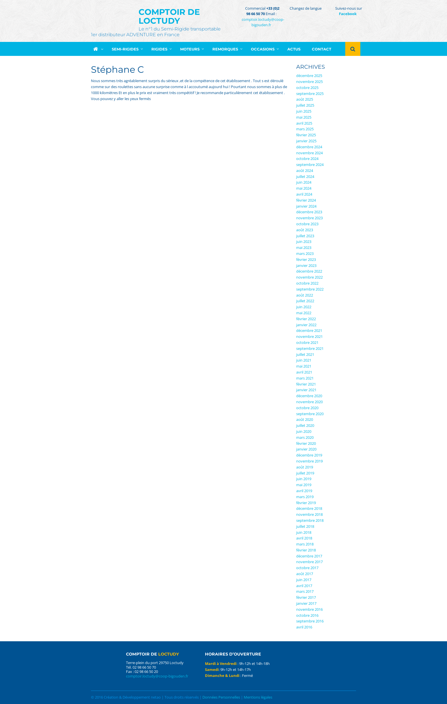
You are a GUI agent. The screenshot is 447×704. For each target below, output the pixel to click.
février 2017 (306, 597)
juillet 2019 (305, 473)
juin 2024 (303, 182)
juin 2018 (303, 532)
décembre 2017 (309, 556)
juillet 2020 (305, 425)
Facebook (348, 13)
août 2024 (304, 170)
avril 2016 (304, 627)
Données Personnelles (221, 697)
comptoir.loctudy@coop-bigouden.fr (263, 22)
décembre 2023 (309, 211)
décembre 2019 (309, 455)
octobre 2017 (307, 567)
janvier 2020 (306, 449)
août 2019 (304, 467)
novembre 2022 (309, 277)
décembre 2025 (309, 75)
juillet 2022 (305, 300)
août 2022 (304, 295)
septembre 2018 (310, 520)
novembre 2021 (309, 336)
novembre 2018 (309, 514)
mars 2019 (305, 496)
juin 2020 (303, 431)
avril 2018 (304, 538)
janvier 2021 (306, 389)
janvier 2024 (306, 206)
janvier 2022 (306, 324)
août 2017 (304, 573)
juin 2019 (303, 478)
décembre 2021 (309, 330)
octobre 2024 (307, 158)
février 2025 (306, 134)
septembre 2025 (310, 93)
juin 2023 (303, 241)
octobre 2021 (307, 342)
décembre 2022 (309, 271)
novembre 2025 (309, 81)
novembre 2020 (309, 401)
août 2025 (304, 99)
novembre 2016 (309, 609)
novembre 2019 (309, 461)
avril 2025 (304, 123)
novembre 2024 (309, 152)
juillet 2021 (305, 354)
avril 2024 (304, 194)
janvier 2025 (306, 140)
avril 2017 (304, 585)
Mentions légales (258, 697)
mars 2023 (305, 253)
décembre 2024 (309, 146)
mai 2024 (303, 188)
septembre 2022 (310, 289)
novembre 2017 (309, 561)
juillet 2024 (305, 176)
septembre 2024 (310, 164)
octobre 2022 (307, 283)
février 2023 (306, 259)
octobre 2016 (307, 615)
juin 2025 (303, 111)
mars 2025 (305, 128)
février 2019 (306, 502)
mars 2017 (305, 591)
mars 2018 (305, 544)
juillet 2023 (305, 235)
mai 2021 (303, 366)
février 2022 (306, 318)
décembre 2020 (309, 395)
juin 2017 (303, 579)
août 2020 (304, 419)
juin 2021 (303, 360)
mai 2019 (303, 484)
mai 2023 (303, 247)
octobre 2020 (307, 407)
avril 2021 (304, 372)
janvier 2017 (306, 603)
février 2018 (306, 550)
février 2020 (306, 443)
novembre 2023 (309, 217)
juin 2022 (303, 306)
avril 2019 (304, 490)
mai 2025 (303, 117)
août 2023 (304, 229)
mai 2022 (303, 312)
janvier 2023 (306, 265)
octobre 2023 (307, 223)
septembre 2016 (310, 621)
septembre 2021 (310, 348)
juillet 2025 (305, 105)
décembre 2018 (309, 508)
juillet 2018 (305, 526)
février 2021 (306, 384)
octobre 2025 (307, 87)
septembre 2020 (310, 413)
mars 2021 (305, 378)
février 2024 (306, 200)
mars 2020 (305, 437)
